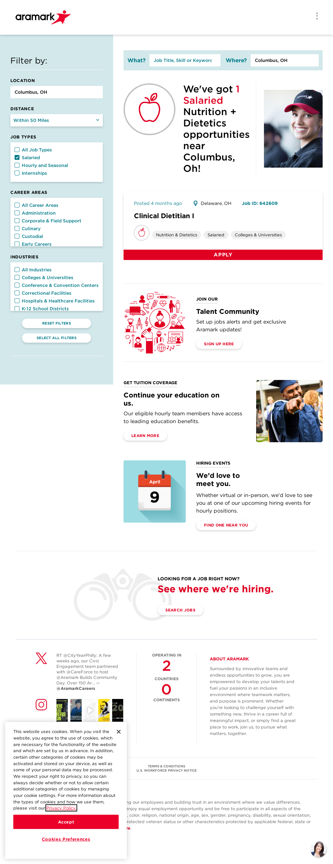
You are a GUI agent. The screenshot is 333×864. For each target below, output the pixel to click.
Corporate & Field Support (48, 220)
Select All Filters (57, 338)
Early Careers (33, 244)
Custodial (29, 236)
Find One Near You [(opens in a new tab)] (226, 525)
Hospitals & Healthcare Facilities (55, 300)
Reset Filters (56, 323)
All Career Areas (36, 205)
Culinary (28, 228)
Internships (31, 173)
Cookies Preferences (66, 843)
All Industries (33, 269)
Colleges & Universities (44, 277)
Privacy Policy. (61, 811)
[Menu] (315, 16)
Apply (223, 255)
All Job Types (33, 149)
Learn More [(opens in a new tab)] (145, 435)
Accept (66, 825)
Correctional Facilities (43, 293)
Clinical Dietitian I (164, 216)
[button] (17, 149)
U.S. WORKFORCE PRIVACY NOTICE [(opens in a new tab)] (167, 770)
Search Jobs (180, 610)
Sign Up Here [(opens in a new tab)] (219, 343)
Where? (236, 60)
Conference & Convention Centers (57, 285)
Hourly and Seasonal (41, 165)
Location (22, 80)
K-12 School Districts (42, 308)
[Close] (119, 735)
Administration (35, 213)
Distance (22, 108)
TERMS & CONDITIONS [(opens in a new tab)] (166, 766)
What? (136, 60)
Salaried (27, 157)
